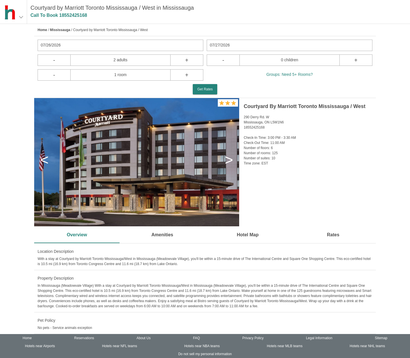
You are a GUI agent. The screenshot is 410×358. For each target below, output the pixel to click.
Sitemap (381, 338)
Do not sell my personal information (205, 354)
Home (42, 30)
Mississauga (60, 30)
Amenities (162, 234)
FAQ (196, 338)
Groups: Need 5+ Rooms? (289, 74)
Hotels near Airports (40, 346)
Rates (333, 234)
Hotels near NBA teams (202, 346)
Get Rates (205, 89)
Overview (77, 234)
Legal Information (319, 338)
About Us (144, 338)
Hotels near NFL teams (119, 346)
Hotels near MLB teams (284, 346)
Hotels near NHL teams (367, 346)
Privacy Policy (253, 338)
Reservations (84, 338)
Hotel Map (248, 234)
